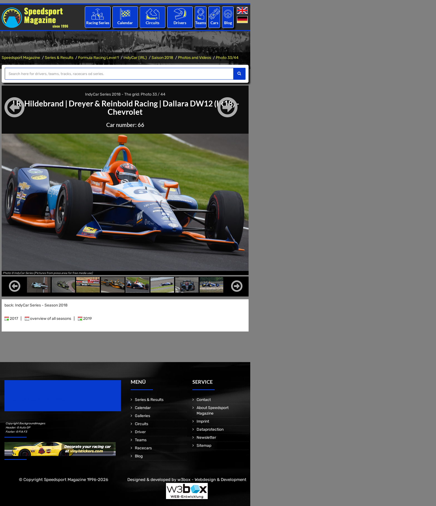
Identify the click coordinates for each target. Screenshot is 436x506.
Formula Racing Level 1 (98, 57)
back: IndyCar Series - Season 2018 (36, 305)
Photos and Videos (194, 57)
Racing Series (97, 22)
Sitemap (204, 445)
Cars (214, 22)
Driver (140, 432)
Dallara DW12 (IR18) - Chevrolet (173, 107)
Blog (228, 22)
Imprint (203, 421)
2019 (85, 318)
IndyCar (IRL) (135, 57)
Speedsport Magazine (21, 57)
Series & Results (59, 57)
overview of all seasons (48, 318)
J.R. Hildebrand (37, 103)
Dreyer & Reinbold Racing (113, 103)
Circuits (152, 22)
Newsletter (206, 437)
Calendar (125, 22)
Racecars (143, 448)
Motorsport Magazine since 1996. (36, 399)
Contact (204, 399)
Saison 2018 (162, 57)
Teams (200, 22)
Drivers (180, 22)
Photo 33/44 (227, 57)
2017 (11, 318)
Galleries (142, 415)
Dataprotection (210, 429)
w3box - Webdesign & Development (211, 479)
